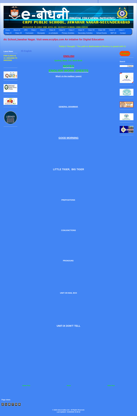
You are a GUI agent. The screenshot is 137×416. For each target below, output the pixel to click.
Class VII (91, 30)
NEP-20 (113, 33)
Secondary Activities (85, 33)
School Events (101, 33)
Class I (33, 30)
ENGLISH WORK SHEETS (68, 71)
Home (7, 30)
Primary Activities (68, 33)
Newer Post (26, 385)
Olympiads (41, 33)
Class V (71, 30)
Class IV (62, 30)
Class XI (8, 33)
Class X (121, 30)
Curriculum (29, 33)
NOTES (68, 66)
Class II (42, 30)
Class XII (18, 33)
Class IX (112, 30)
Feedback (125, 53)
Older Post (111, 385)
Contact (123, 33)
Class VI (81, 30)
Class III (52, 30)
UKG (26, 30)
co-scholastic (53, 33)
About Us (17, 30)
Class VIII (101, 30)
